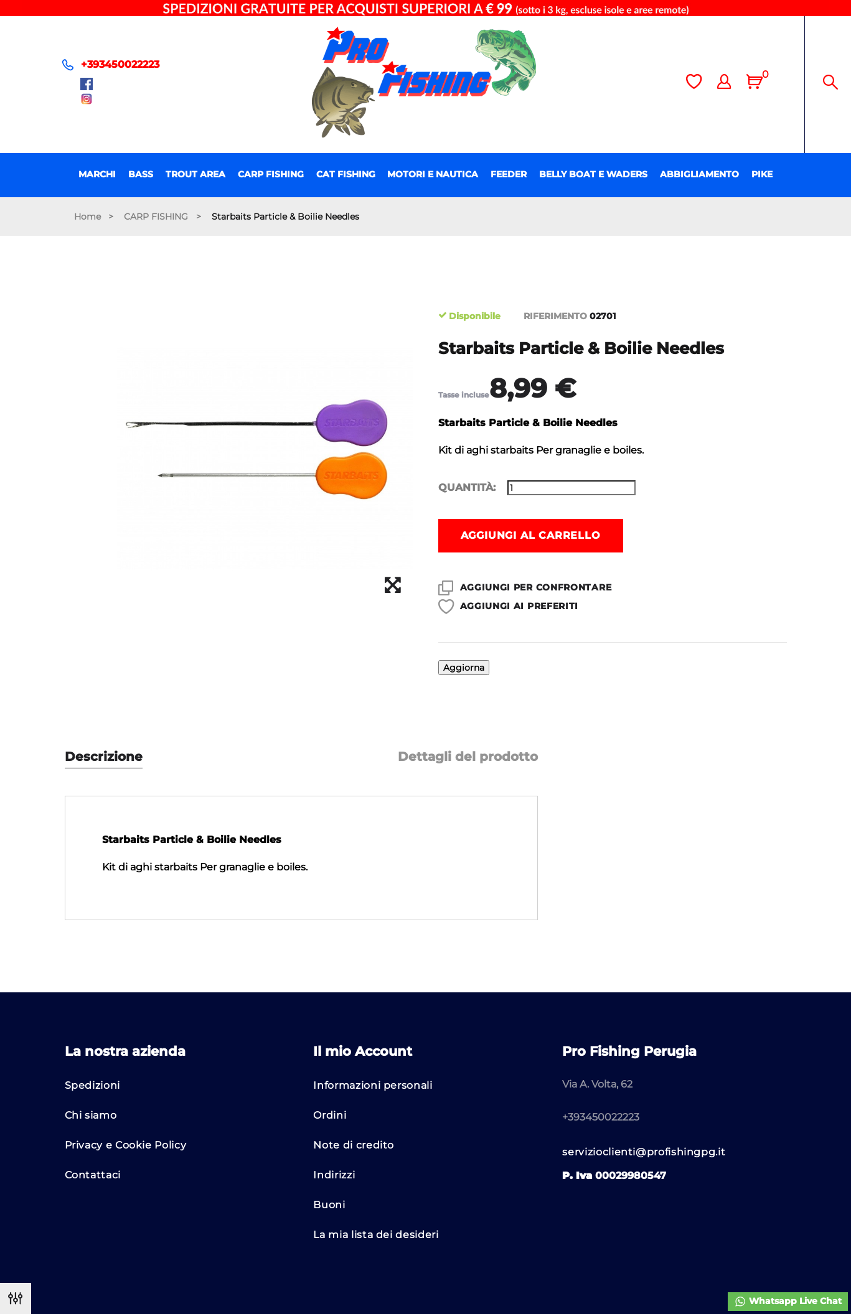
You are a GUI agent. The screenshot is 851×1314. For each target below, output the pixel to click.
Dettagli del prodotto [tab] (468, 757)
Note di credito (353, 1145)
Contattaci (93, 1175)
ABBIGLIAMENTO (699, 174)
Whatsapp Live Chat (788, 1301)
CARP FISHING (271, 174)
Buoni (329, 1205)
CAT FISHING (345, 174)
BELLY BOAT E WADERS (593, 174)
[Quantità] (571, 487)
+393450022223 (120, 64)
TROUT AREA (195, 174)
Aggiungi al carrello (531, 535)
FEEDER (509, 174)
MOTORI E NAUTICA (432, 174)
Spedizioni (92, 1085)
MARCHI (97, 174)
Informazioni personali (372, 1085)
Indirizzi (334, 1175)
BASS (140, 174)
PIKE (762, 174)
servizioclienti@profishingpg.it (643, 1152)
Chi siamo (91, 1115)
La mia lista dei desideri (375, 1235)
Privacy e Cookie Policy (126, 1145)
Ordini (329, 1115)
